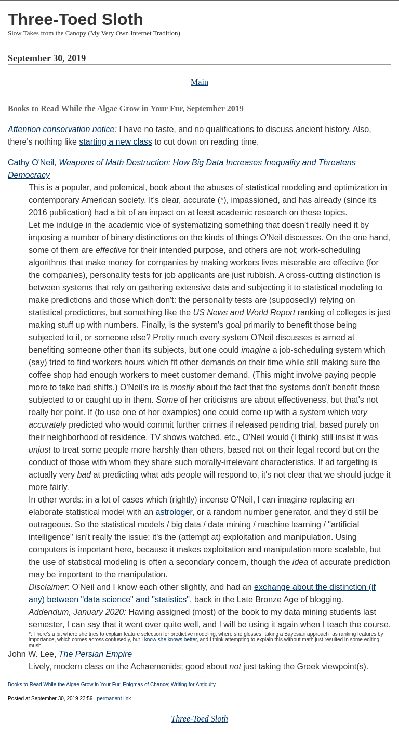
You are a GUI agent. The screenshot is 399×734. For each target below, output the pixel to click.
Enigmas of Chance (145, 684)
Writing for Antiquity (193, 684)
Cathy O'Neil (31, 162)
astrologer (174, 512)
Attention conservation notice (61, 129)
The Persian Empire (95, 654)
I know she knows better (169, 639)
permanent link (114, 698)
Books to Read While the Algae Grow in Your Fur (64, 684)
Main (199, 82)
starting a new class (115, 141)
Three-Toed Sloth (75, 19)
